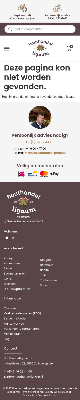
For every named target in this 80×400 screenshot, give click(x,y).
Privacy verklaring (32, 392)
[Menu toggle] (7, 48)
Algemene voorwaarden (51, 388)
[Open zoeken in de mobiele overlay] (40, 29)
